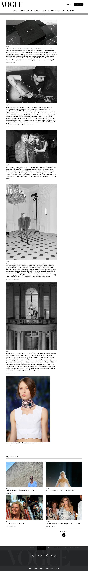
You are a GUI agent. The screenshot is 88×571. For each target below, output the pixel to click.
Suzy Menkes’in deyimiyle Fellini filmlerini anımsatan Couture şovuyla (33, 368)
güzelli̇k (35, 568)
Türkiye (41, 548)
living (51, 568)
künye (49, 548)
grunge (50, 269)
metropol (47, 568)
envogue (41, 568)
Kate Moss (20, 118)
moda (30, 568)
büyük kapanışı (45, 169)
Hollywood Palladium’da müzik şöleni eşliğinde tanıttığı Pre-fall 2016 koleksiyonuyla (31, 122)
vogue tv (56, 568)
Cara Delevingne (14, 169)
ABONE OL (78, 4)
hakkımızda (58, 548)
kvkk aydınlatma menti (72, 548)
